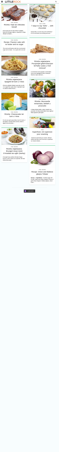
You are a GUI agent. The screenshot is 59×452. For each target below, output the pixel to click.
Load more (29, 191)
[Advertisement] (29, 205)
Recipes (16, 22)
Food (12, 22)
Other (41, 23)
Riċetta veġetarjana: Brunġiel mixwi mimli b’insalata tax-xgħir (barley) (19, 176)
